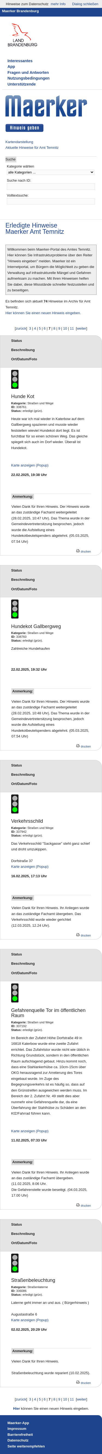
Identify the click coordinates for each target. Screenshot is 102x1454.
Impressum (17, 1429)
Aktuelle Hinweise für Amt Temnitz (32, 148)
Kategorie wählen (20, 166)
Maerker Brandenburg (20, 11)
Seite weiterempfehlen (26, 1446)
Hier (16, 1408)
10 (65, 328)
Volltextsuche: (18, 195)
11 (72, 328)
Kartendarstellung (19, 142)
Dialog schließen (85, 4)
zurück (21, 328)
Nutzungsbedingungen (29, 78)
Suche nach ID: (19, 180)
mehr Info (58, 4)
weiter (81, 328)
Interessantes (20, 61)
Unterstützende (22, 84)
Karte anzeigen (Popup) (29, 465)
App (11, 66)
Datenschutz (18, 1440)
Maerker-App (18, 1423)
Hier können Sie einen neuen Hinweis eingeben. (43, 313)
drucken (83, 551)
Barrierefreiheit (20, 1435)
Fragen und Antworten (28, 72)
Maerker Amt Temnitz (34, 231)
